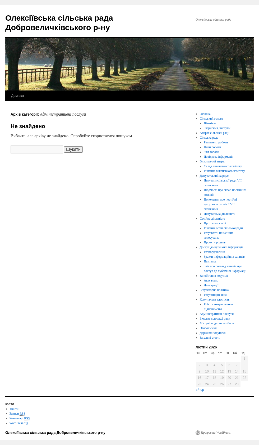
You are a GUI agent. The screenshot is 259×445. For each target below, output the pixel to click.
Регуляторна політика (214, 290)
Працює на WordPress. (216, 432)
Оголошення (208, 328)
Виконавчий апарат (213, 161)
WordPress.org (19, 423)
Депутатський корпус (214, 176)
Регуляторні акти (215, 295)
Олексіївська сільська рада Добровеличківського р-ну (55, 432)
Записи (17, 414)
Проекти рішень (214, 242)
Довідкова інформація (218, 156)
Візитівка (210, 123)
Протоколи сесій (215, 223)
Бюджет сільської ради (215, 318)
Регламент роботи (216, 142)
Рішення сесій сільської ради (223, 228)
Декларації (211, 285)
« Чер (200, 390)
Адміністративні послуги (217, 314)
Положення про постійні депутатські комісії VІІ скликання (220, 204)
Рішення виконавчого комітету (224, 171)
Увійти (14, 409)
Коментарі (20, 418)
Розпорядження (214, 252)
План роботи (212, 147)
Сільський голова (211, 118)
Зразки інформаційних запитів (224, 256)
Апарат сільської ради (214, 133)
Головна (205, 114)
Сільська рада (209, 137)
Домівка (17, 96)
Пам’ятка (210, 261)
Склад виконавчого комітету (223, 166)
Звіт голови (211, 152)
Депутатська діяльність (219, 214)
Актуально (211, 280)
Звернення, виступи (217, 128)
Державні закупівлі (213, 333)
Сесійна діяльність (212, 218)
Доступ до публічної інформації (221, 247)
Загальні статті (210, 337)
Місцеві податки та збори (217, 323)
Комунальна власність (215, 299)
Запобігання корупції (214, 276)
